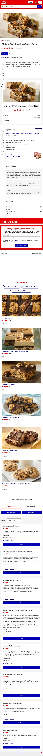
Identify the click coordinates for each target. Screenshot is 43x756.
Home (3, 10)
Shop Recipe (38, 129)
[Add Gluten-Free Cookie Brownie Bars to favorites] (3, 423)
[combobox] (19, 6)
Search (39, 6)
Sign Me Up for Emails (21, 245)
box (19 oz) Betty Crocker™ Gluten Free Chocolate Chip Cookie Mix (22, 133)
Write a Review (11, 512)
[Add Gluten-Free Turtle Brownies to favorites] (3, 456)
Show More (21, 740)
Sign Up (30, 2)
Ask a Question (32, 512)
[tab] (11, 506)
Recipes (8, 10)
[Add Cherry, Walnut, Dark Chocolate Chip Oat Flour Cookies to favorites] (3, 489)
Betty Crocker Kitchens (6, 57)
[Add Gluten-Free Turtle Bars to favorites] (3, 390)
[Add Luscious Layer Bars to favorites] (3, 324)
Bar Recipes (14, 10)
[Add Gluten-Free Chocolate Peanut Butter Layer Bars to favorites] (3, 357)
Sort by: (3, 520)
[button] (3, 68)
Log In (36, 2)
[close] (41, 752)
